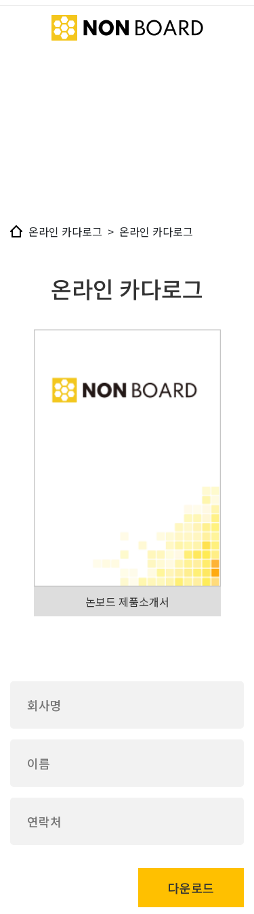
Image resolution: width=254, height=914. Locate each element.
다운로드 (191, 887)
